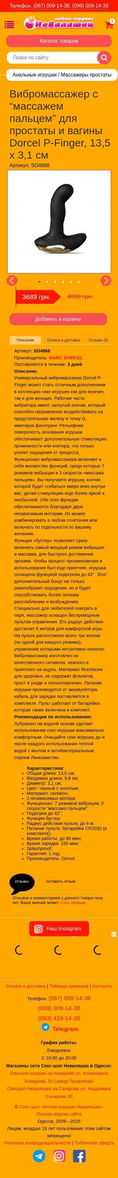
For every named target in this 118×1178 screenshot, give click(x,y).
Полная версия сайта (59, 1114)
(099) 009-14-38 (59, 1008)
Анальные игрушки (35, 74)
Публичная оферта (94, 1142)
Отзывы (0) (98, 340)
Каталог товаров (59, 41)
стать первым (72, 902)
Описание (25, 340)
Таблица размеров (68, 986)
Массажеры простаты (86, 74)
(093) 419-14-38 (59, 1018)
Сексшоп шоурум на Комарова (42, 1073)
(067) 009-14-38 (69, 998)
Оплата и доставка (63, 340)
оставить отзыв (60, 881)
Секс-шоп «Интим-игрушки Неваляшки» (61, 1106)
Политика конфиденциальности (37, 1142)
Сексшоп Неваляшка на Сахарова (43, 1088)
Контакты (102, 986)
